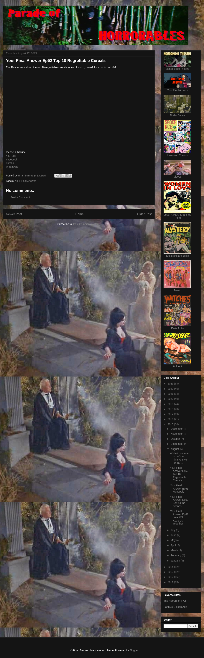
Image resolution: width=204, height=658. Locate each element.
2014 (171, 566)
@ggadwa (12, 166)
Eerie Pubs (177, 328)
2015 (171, 424)
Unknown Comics (177, 155)
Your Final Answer (25, 180)
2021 (171, 393)
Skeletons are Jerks (177, 255)
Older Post (144, 214)
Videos (178, 176)
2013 (171, 571)
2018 (171, 409)
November (177, 433)
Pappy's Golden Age (175, 606)
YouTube (11, 155)
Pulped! (177, 366)
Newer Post (14, 214)
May (173, 540)
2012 (171, 576)
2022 (171, 388)
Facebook (11, 159)
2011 (171, 582)
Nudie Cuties (177, 115)
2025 (171, 383)
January (176, 560)
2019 (171, 404)
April (174, 545)
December (177, 428)
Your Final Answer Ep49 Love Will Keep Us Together (179, 517)
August (175, 449)
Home (79, 214)
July (173, 530)
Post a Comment (20, 197)
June (174, 535)
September (177, 443)
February (176, 555)
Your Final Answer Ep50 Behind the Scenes (179, 501)
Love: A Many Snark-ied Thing (177, 216)
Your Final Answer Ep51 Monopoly (179, 488)
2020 (171, 398)
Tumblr (10, 163)
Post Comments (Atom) (86, 224)
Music (177, 290)
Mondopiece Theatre (177, 68)
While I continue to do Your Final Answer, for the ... (179, 458)
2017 (171, 414)
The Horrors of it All (175, 600)
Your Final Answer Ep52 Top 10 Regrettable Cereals (179, 474)
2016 (171, 419)
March (175, 550)
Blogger (133, 650)
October (176, 438)
